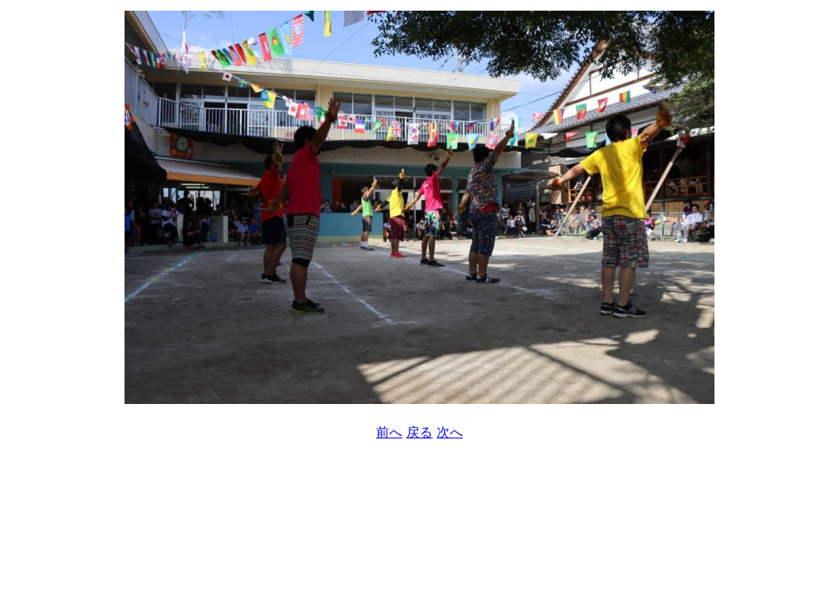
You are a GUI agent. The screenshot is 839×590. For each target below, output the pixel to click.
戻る (419, 432)
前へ (389, 432)
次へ (450, 432)
